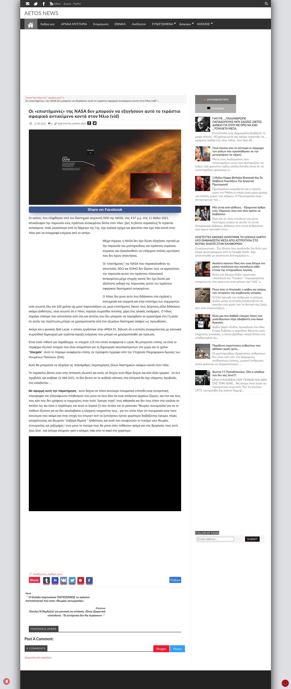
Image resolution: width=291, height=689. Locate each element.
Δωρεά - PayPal (72, 3)
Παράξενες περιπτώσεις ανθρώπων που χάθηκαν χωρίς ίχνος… (236, 338)
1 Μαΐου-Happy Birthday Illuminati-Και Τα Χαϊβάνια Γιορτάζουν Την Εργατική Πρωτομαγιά (237, 172)
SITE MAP (83, 685)
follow (55, 4)
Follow (175, 580)
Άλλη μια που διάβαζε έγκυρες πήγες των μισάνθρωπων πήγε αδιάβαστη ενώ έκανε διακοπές (237, 310)
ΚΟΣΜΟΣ (203, 24)
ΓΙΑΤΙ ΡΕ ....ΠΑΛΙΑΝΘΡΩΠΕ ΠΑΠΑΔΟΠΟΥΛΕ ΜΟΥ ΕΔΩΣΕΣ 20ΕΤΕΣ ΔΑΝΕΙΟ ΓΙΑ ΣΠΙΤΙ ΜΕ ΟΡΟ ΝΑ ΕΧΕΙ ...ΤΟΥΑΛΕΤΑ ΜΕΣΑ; (237, 114)
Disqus (177, 634)
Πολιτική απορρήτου (102, 685)
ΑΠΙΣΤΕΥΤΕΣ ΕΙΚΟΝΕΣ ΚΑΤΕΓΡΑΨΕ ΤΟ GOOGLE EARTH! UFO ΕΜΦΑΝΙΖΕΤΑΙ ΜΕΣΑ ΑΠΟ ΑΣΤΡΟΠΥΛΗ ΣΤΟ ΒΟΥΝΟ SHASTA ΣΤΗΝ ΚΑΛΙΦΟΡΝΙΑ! (230, 231)
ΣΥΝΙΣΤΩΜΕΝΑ (162, 24)
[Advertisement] (145, 61)
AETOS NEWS (41, 13)
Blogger (161, 634)
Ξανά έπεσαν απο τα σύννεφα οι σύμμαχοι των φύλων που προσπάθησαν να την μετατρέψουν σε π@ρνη (238, 142)
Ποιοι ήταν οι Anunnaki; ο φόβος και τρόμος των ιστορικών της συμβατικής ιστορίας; (239, 282)
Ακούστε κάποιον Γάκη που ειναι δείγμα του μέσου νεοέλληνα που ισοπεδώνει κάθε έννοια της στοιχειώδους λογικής (238, 258)
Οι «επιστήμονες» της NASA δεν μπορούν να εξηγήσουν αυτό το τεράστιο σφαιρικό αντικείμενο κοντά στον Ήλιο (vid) (95, 114)
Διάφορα (185, 24)
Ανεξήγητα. (40, 574)
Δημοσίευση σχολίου (38, 642)
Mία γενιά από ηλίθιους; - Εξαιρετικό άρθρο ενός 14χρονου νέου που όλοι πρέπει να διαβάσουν (238, 202)
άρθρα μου (55, 574)
